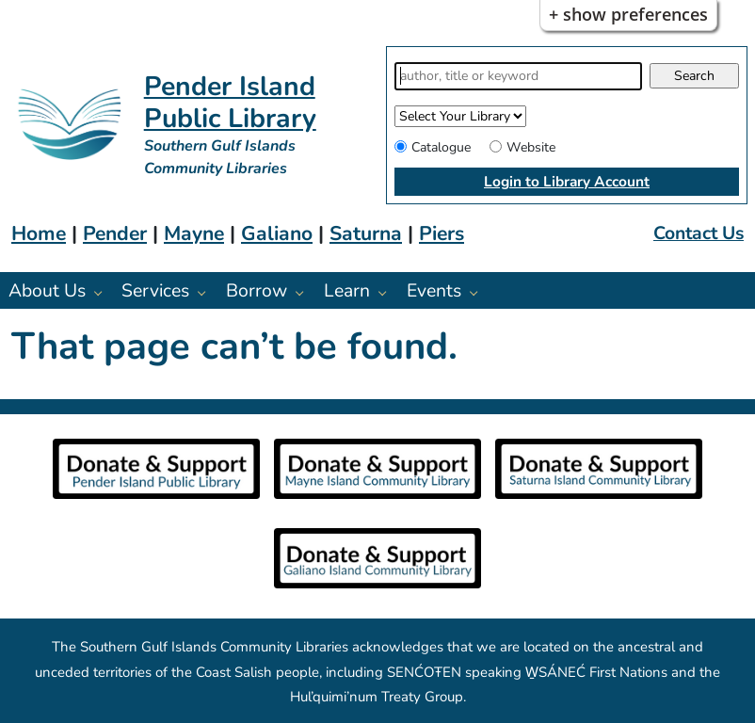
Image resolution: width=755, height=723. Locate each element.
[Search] (518, 76)
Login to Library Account (567, 181)
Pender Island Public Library (230, 102)
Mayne (194, 233)
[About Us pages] (103, 292)
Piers (441, 233)
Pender (115, 233)
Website (530, 147)
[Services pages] (207, 292)
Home (38, 233)
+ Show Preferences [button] (628, 14)
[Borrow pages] (305, 292)
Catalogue (441, 147)
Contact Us (698, 233)
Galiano (277, 233)
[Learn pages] (387, 292)
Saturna (365, 233)
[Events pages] (479, 292)
